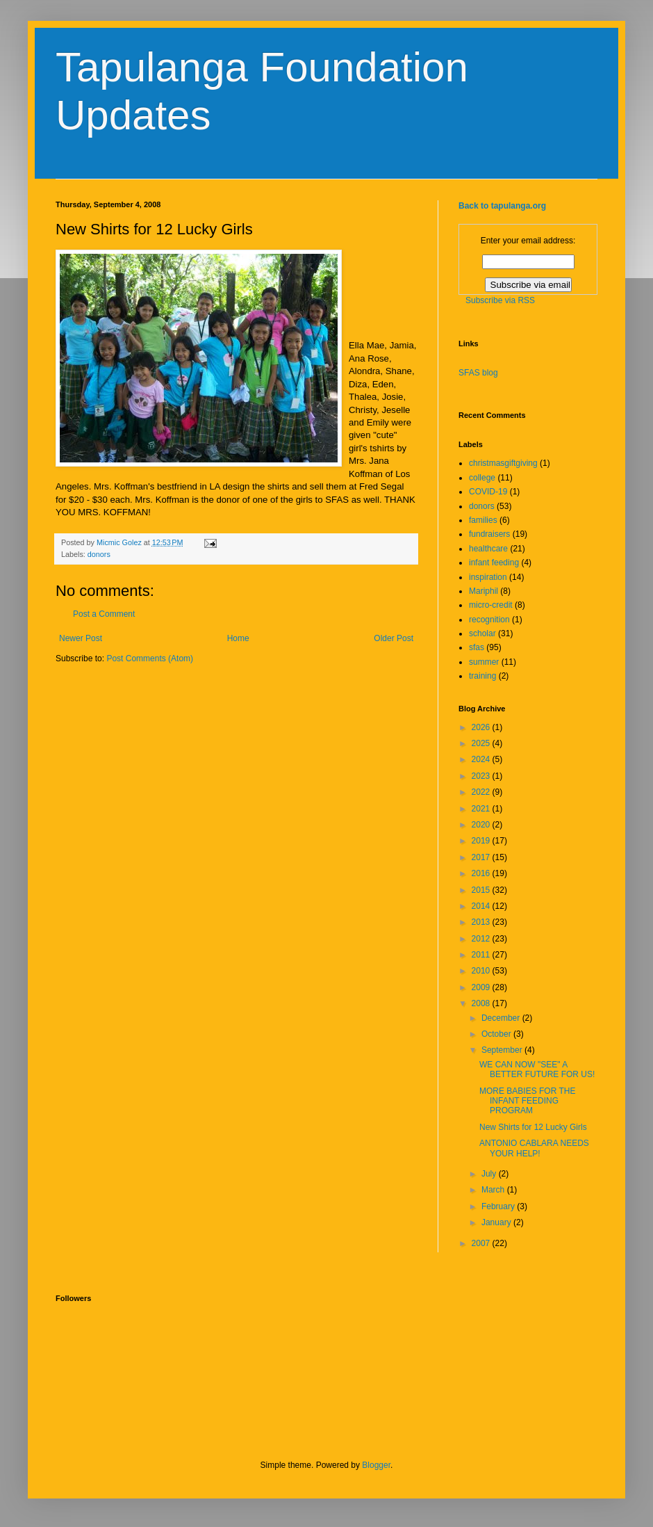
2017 (482, 857)
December (501, 1018)
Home (238, 638)
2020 (482, 825)
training (482, 676)
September (502, 1050)
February (499, 1206)
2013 (482, 922)
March (494, 1190)
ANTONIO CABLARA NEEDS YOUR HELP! (534, 1148)
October (497, 1034)
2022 (482, 792)
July (490, 1174)
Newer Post (80, 638)
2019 (482, 841)
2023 (482, 776)
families (483, 520)
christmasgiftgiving (503, 463)
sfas (476, 647)
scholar (482, 633)
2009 (482, 987)
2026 (482, 727)
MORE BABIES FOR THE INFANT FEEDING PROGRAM (527, 1101)
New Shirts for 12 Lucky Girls (533, 1127)
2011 (482, 955)
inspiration (488, 577)
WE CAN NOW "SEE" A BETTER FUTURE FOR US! (537, 1069)
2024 (482, 759)
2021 (482, 809)
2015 (482, 890)
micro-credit (491, 605)
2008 (482, 1003)
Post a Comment (104, 614)
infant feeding (494, 562)
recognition (489, 619)
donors (99, 554)
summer (484, 662)
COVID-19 (488, 491)
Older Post (393, 638)
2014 (482, 906)
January (497, 1222)
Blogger (376, 1465)
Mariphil (483, 591)
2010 (482, 971)
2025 (482, 743)
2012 (482, 939)
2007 (482, 1243)
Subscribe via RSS (500, 300)
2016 (482, 873)
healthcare (488, 549)
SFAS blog (478, 373)
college (482, 478)
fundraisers (489, 534)
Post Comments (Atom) (149, 658)
